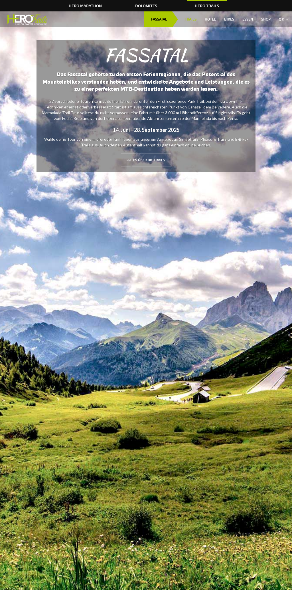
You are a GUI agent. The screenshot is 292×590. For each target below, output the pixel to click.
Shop (266, 19)
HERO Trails (207, 6)
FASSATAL (159, 19)
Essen (247, 19)
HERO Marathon (85, 6)
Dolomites (146, 6)
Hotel (210, 19)
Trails (190, 19)
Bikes (229, 19)
